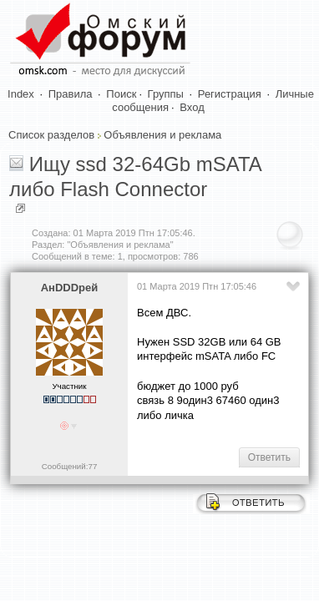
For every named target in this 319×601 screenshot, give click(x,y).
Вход (192, 107)
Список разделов (51, 135)
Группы (166, 94)
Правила (70, 94)
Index (21, 94)
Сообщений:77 (70, 466)
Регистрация (229, 94)
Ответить (269, 457)
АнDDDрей (70, 287)
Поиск (121, 94)
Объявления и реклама (162, 135)
